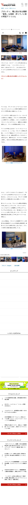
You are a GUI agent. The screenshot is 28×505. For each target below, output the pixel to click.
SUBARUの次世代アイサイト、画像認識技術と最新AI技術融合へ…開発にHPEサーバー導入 (16, 470)
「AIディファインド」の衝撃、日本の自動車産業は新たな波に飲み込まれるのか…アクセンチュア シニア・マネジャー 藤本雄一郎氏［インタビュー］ (16, 446)
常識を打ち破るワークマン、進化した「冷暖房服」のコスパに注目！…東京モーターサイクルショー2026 (16, 426)
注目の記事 (16, 265)
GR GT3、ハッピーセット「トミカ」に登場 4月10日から (15, 405)
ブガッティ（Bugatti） (7, 265)
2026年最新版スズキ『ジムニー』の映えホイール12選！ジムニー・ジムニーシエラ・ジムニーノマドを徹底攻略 (16, 418)
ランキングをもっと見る (14, 433)
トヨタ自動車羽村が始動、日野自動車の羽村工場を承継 (16, 398)
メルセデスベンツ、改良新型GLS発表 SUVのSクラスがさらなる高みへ (16, 411)
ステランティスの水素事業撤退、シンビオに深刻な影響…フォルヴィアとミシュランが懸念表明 (16, 463)
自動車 (2, 8)
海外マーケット (12, 8)
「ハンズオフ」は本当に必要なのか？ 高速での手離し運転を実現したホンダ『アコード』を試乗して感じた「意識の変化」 (16, 478)
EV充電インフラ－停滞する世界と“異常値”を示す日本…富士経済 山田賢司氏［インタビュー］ (15, 455)
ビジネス (6, 8)
